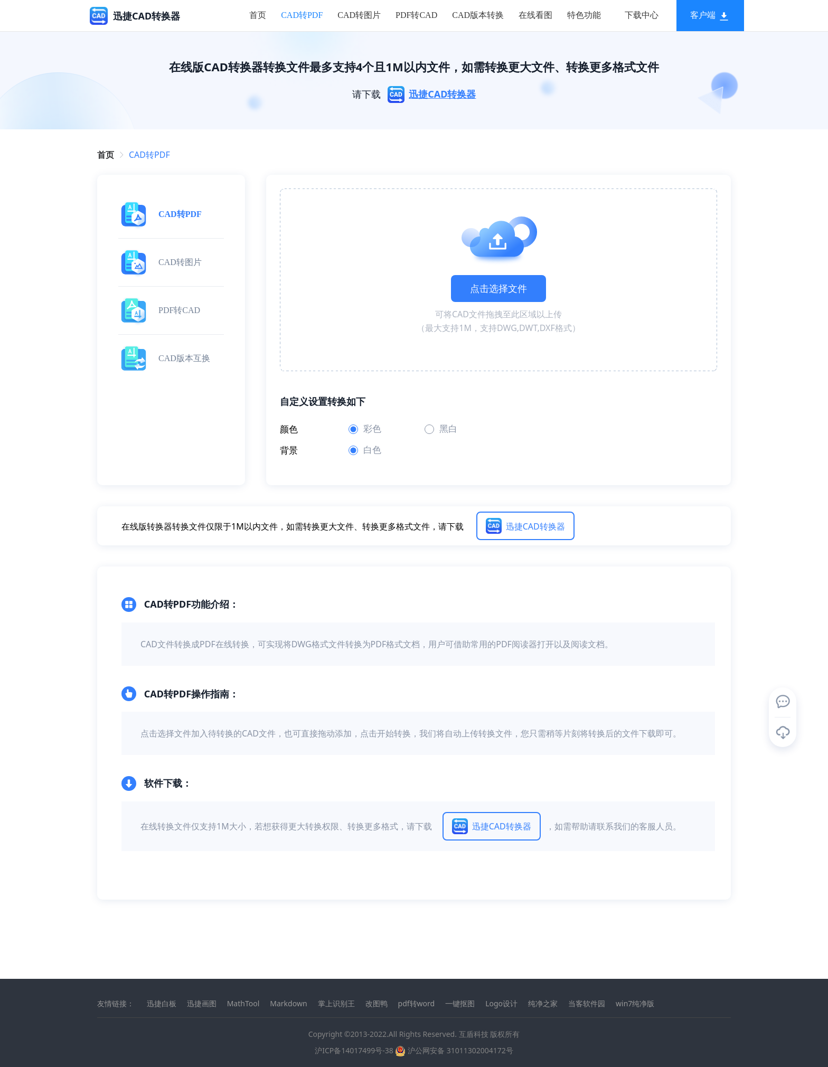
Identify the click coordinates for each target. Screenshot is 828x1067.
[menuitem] (244, 15)
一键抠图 (460, 1003)
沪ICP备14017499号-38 (354, 1050)
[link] (149, 154)
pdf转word (416, 1003)
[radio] (378, 429)
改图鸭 (376, 1003)
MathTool (243, 1003)
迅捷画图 (202, 1003)
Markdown (288, 1003)
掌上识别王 (336, 1003)
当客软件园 (586, 1003)
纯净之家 (543, 1003)
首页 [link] (105, 154)
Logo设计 (501, 1003)
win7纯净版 (635, 1003)
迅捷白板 (161, 1003)
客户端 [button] (697, 15)
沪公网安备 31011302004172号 (454, 1050)
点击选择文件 (498, 288)
